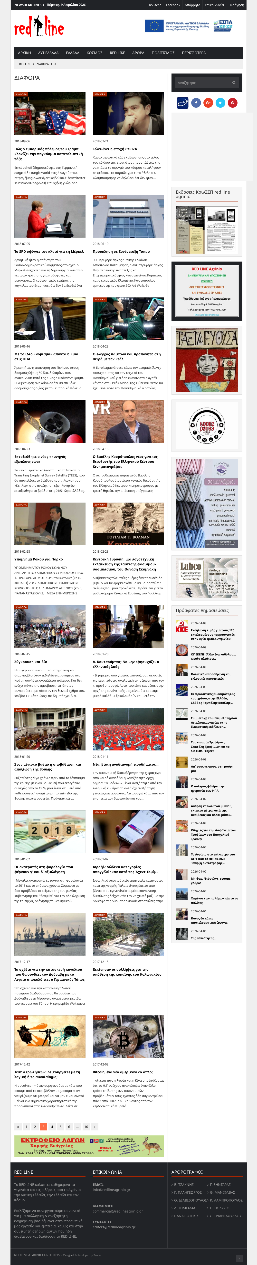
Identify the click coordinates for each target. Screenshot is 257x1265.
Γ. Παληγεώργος (188, 1192)
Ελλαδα (72, 52)
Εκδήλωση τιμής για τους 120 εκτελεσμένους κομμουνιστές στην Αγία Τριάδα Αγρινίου (213, 634)
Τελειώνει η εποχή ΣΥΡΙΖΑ (115, 149)
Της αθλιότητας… (204, 938)
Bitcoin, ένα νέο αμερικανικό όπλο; (123, 1072)
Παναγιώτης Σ (186, 1215)
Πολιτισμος (163, 52)
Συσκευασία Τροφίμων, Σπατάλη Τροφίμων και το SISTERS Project (210, 746)
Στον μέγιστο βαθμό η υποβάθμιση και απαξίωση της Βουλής (47, 767)
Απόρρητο (192, 5)
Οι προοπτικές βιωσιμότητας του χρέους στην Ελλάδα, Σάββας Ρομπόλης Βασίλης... (213, 698)
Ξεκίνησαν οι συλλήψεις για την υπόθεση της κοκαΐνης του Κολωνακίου (127, 972)
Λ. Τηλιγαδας (185, 1208)
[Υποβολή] (233, 82)
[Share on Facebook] (196, 103)
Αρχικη (24, 52)
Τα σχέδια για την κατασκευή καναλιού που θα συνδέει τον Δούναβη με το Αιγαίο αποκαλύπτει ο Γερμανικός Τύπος (49, 974)
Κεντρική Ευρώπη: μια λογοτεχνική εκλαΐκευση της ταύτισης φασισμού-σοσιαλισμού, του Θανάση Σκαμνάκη (124, 564)
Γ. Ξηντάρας (220, 1184)
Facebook (173, 5)
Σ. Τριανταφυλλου (225, 1215)
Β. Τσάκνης (184, 1184)
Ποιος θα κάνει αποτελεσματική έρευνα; (209, 920)
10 (86, 1126)
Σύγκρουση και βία (30, 661)
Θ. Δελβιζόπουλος (190, 1200)
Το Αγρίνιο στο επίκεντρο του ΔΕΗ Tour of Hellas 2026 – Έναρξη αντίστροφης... (213, 858)
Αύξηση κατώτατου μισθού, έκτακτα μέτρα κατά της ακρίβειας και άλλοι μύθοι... (211, 810)
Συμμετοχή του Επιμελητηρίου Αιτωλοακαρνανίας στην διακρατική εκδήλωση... (214, 722)
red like (117, 52)
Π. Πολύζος (220, 1208)
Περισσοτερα (194, 52)
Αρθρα (138, 52)
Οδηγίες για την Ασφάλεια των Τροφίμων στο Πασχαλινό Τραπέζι (213, 834)
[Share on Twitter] (220, 103)
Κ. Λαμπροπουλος (226, 1200)
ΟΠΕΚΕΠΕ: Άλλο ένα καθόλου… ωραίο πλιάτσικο (213, 656)
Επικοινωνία (214, 5)
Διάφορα (43, 64)
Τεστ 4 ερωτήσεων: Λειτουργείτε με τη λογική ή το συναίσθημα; (47, 1074)
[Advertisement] (212, 147)
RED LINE (25, 64)
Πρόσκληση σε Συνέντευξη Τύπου (121, 251)
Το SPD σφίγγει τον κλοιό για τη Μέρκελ (49, 251)
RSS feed (155, 5)
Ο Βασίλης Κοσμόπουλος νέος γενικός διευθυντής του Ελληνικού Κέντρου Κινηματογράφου (125, 461)
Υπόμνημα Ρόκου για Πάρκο (38, 559)
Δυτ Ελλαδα (48, 52)
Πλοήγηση (236, 5)
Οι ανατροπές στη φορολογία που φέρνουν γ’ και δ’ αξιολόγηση (43, 869)
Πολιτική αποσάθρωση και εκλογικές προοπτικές (211, 676)
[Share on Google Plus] (208, 103)
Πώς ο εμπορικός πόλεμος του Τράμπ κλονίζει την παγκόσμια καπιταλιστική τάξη (48, 154)
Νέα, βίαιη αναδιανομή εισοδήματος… (126, 764)
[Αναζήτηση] (207, 82)
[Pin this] (233, 103)
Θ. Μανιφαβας (222, 1192)
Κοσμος (95, 52)
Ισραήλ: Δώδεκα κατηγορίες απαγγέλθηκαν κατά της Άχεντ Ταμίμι (125, 869)
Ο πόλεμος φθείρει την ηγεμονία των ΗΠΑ (208, 788)
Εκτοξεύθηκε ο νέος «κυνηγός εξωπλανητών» (40, 459)
